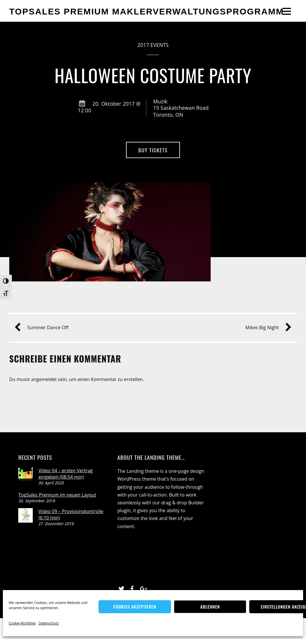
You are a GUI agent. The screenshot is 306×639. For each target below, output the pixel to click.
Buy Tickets (153, 150)
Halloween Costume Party (152, 75)
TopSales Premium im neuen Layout (57, 495)
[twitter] (121, 588)
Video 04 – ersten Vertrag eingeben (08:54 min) (66, 473)
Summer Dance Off (43, 328)
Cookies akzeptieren (134, 606)
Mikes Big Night (266, 328)
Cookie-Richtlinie (22, 623)
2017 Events (152, 44)
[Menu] (287, 11)
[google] (143, 588)
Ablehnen (210, 606)
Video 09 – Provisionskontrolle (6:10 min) (71, 514)
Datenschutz (49, 623)
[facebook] (132, 588)
